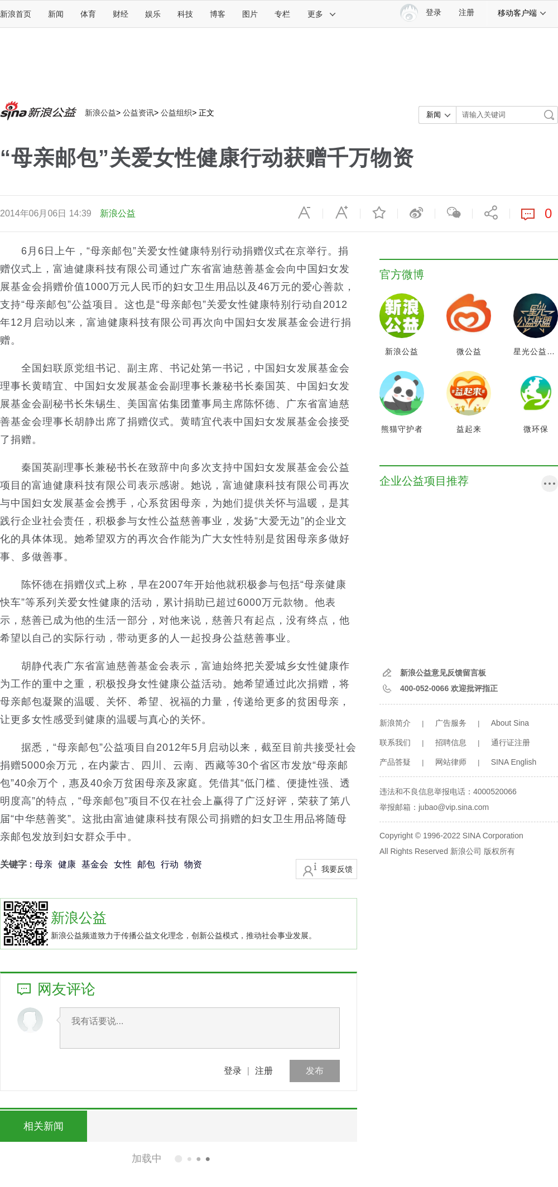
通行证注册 (510, 742)
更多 (321, 13)
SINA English (514, 761)
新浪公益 (100, 112)
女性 (123, 864)
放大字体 (341, 212)
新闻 (56, 13)
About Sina (510, 722)
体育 (88, 13)
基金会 (94, 864)
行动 (170, 864)
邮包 (146, 864)
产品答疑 (395, 761)
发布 (315, 1070)
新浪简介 (395, 722)
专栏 (282, 13)
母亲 (43, 864)
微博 (416, 212)
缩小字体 (304, 212)
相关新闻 (42, 1126)
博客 (217, 13)
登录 (233, 1070)
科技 (185, 13)
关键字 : (17, 864)
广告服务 (450, 722)
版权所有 (499, 851)
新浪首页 (15, 13)
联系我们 (395, 742)
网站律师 (450, 761)
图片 (250, 13)
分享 (491, 212)
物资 (193, 864)
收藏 (379, 212)
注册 (466, 12)
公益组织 (176, 112)
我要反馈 (337, 869)
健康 (67, 864)
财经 (120, 13)
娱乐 (153, 13)
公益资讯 (138, 112)
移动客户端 (522, 12)
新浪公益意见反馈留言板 (443, 672)
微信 (453, 212)
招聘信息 (450, 742)
